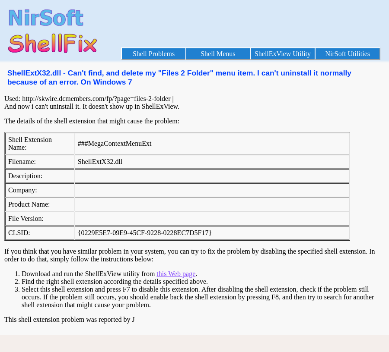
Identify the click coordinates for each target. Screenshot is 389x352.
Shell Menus (218, 53)
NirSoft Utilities (347, 53)
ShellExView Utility (283, 53)
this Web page (175, 273)
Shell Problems (154, 53)
